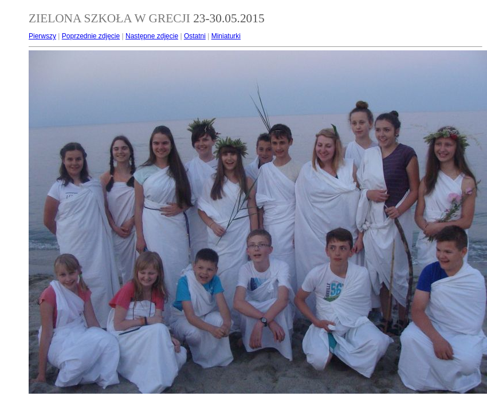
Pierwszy (42, 36)
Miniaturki (226, 36)
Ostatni (195, 36)
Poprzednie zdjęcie (91, 36)
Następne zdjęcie (151, 36)
